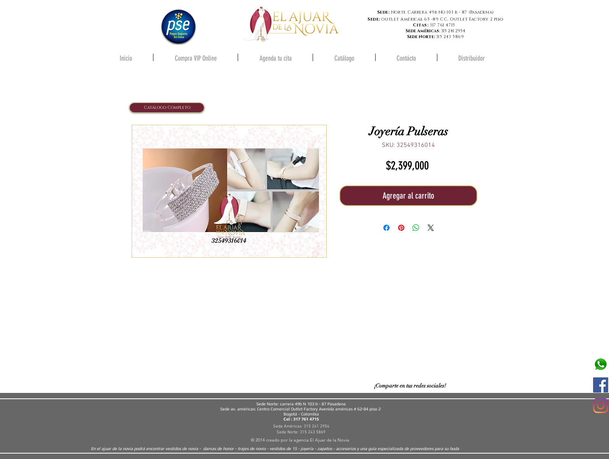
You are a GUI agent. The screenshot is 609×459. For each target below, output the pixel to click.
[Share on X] (430, 227)
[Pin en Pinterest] (401, 227)
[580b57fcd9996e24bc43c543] (600, 364)
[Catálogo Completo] (166, 108)
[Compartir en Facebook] (386, 227)
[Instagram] (600, 405)
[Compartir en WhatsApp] (416, 227)
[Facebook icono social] (600, 385)
